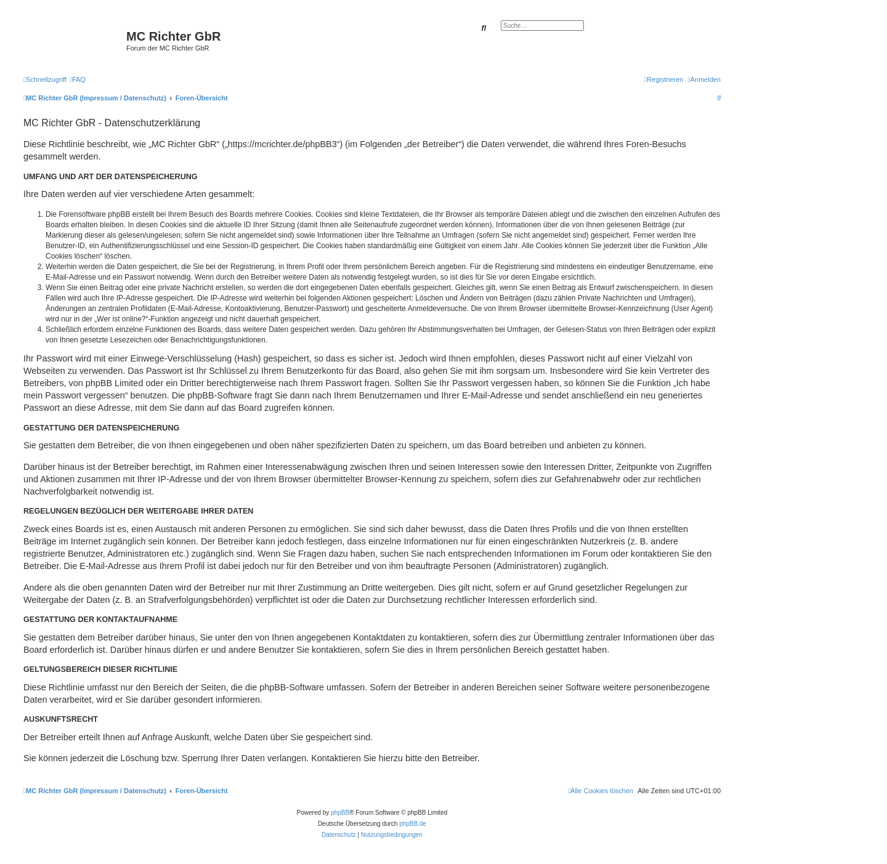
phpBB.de (412, 823)
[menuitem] (78, 79)
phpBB (340, 812)
